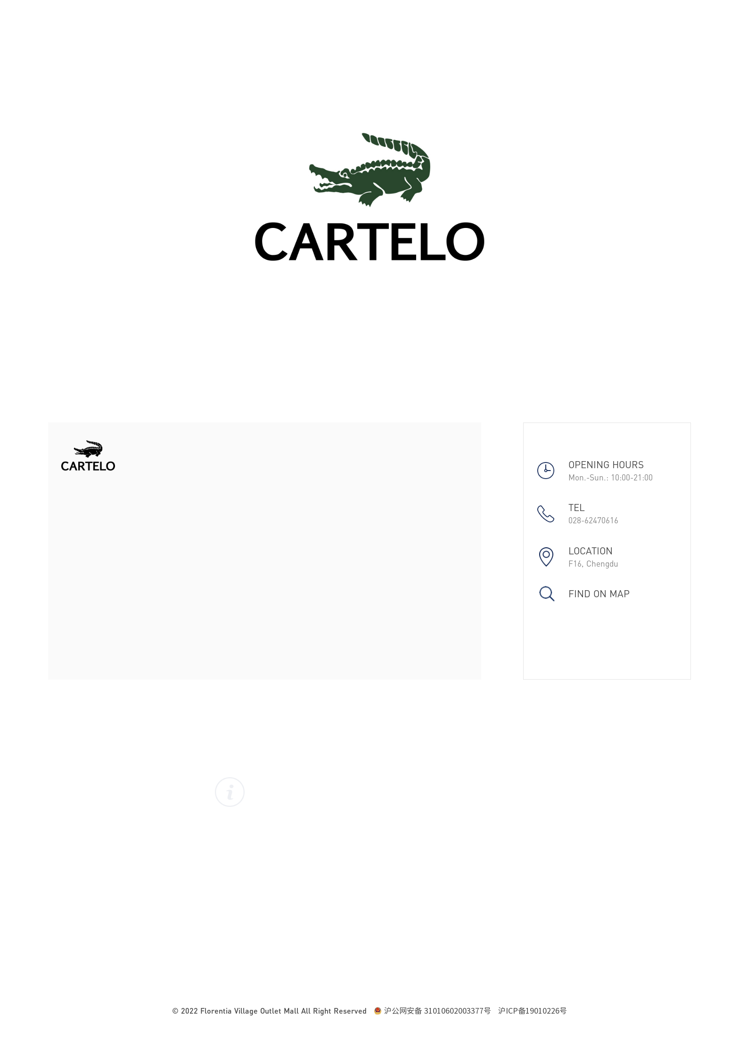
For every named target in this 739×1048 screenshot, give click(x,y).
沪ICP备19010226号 (532, 1011)
